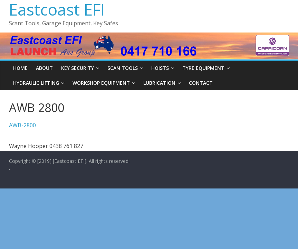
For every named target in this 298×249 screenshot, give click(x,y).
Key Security (77, 68)
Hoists (160, 68)
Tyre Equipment (203, 68)
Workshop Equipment (101, 83)
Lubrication (159, 83)
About (44, 68)
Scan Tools (122, 68)
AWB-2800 (22, 125)
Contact (201, 83)
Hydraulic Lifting (36, 83)
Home (20, 68)
